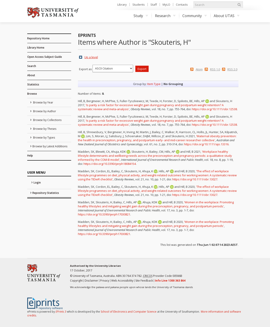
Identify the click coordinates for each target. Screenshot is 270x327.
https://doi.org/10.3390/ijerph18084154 (110, 164)
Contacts (182, 4)
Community (194, 15)
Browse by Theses (44, 129)
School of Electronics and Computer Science (129, 312)
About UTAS (227, 15)
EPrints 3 (61, 312)
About (31, 75)
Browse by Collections (46, 120)
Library (122, 4)
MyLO (166, 4)
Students (138, 4)
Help (30, 155)
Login (37, 182)
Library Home (35, 47)
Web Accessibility (122, 280)
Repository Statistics (45, 193)
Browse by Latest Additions (49, 146)
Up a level (91, 57)
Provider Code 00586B (162, 276)
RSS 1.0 (215, 69)
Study (141, 15)
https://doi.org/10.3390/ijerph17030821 (104, 214)
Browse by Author (44, 111)
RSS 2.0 (232, 69)
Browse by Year (42, 102)
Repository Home (38, 38)
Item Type (154, 84)
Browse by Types (43, 137)
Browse (32, 94)
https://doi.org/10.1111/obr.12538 (214, 109)
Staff (153, 4)
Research (165, 15)
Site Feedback (144, 280)
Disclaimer (91, 280)
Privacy (104, 280)
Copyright (76, 280)
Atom (199, 69)
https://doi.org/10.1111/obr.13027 (194, 179)
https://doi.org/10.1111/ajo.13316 (206, 144)
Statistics (33, 84)
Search (31, 66)
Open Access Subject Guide (44, 57)
